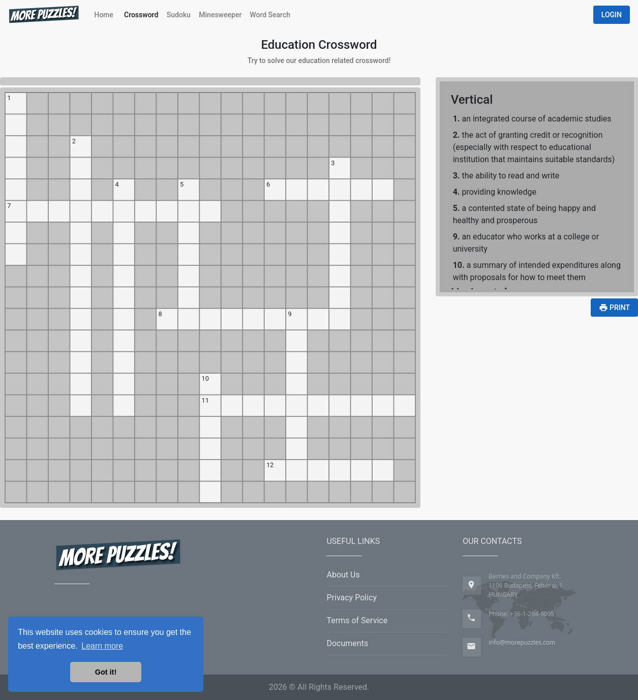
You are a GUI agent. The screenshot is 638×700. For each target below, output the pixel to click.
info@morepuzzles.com (522, 642)
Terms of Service (356, 620)
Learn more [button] (102, 646)
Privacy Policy (351, 597)
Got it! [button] (105, 672)
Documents (347, 643)
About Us (342, 575)
